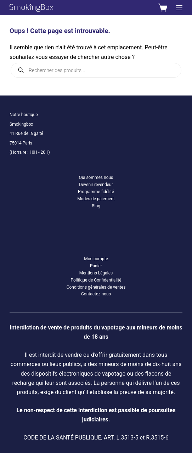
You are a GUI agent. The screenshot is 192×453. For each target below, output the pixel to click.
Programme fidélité (96, 191)
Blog (96, 205)
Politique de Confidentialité (95, 280)
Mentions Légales (96, 273)
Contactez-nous (96, 293)
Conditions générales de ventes (96, 287)
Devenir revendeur (96, 184)
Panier (96, 265)
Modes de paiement (96, 198)
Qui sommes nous (96, 177)
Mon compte (96, 258)
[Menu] (179, 8)
